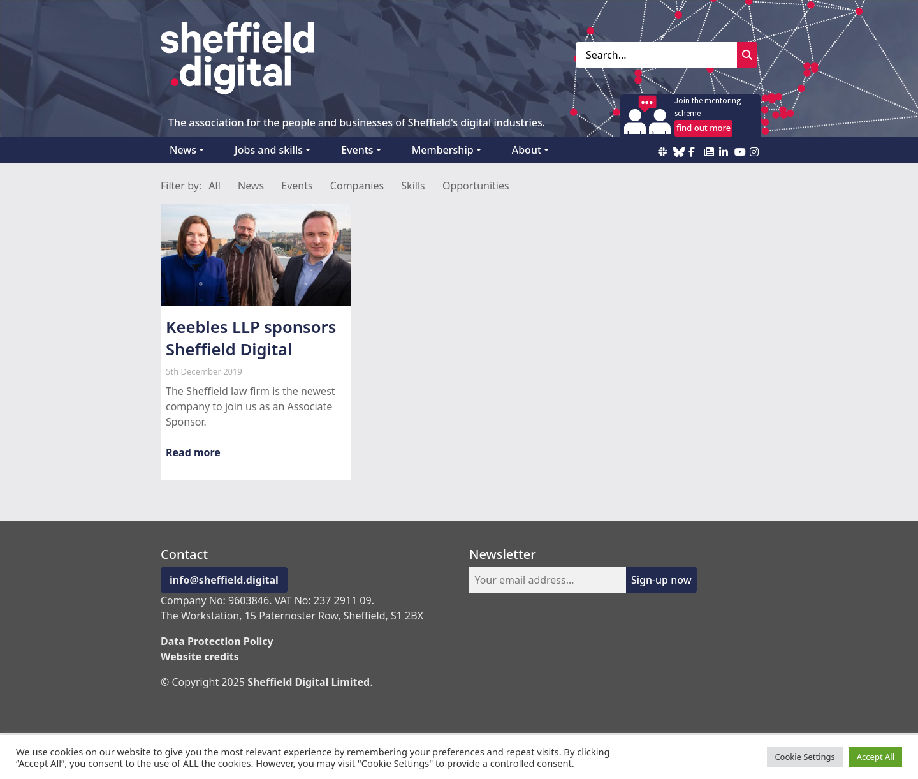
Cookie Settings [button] (804, 756)
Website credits (200, 656)
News (183, 150)
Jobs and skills (269, 150)
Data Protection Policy (217, 641)
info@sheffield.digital (224, 580)
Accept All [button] (875, 756)
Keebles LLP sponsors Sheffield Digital (251, 338)
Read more (193, 452)
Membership (443, 150)
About (526, 150)
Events (357, 150)
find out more (703, 127)
